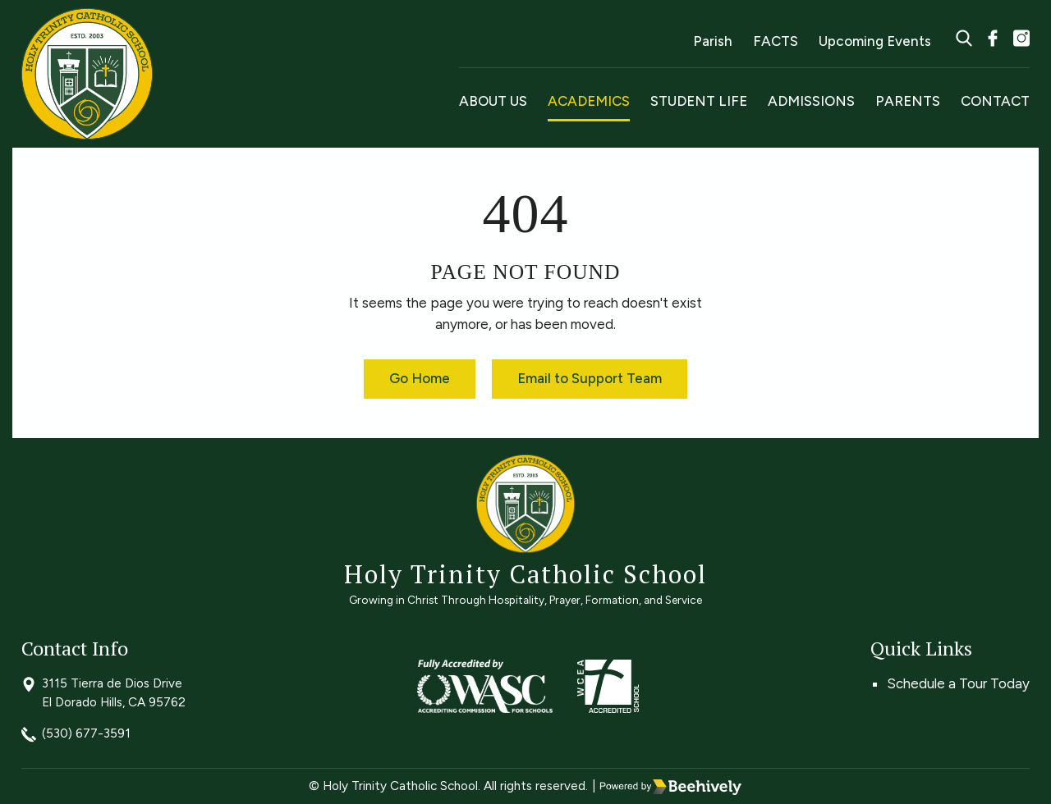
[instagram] (1021, 40)
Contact (995, 101)
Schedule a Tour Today (958, 683)
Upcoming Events (875, 41)
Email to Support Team (589, 378)
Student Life (698, 101)
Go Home (419, 378)
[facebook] (992, 40)
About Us (493, 101)
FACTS (775, 41)
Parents (907, 101)
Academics (589, 101)
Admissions (811, 101)
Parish (712, 41)
